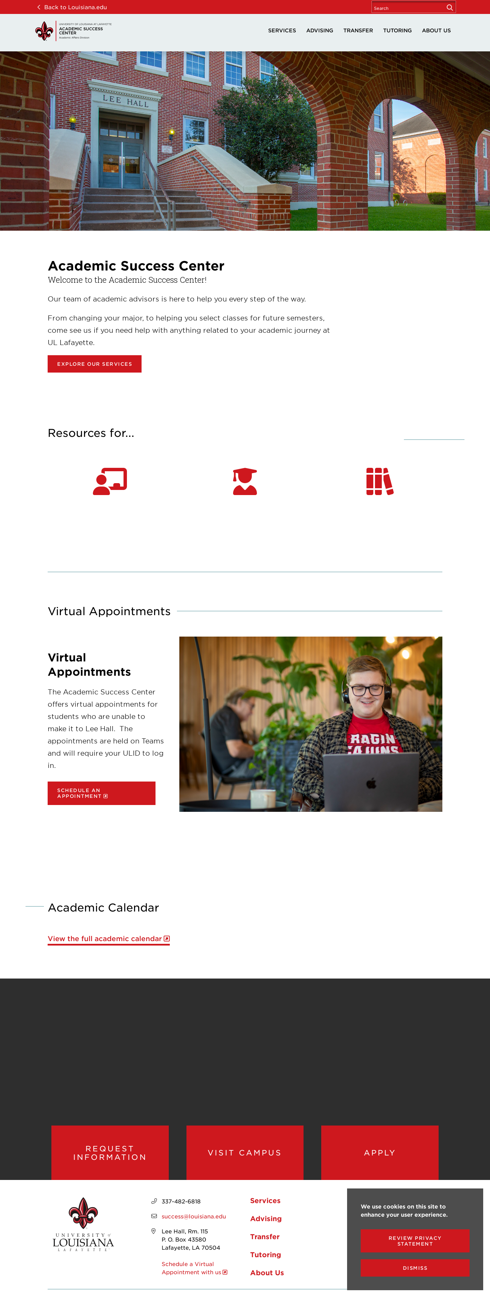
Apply (380, 1155)
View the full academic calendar (105, 938)
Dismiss (415, 1268)
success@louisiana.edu (194, 1220)
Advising (319, 30)
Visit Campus (245, 1155)
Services (282, 30)
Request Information (110, 1155)
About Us (436, 30)
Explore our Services (94, 364)
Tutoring (397, 30)
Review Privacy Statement (415, 1241)
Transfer (358, 30)
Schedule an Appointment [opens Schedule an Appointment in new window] (79, 793)
